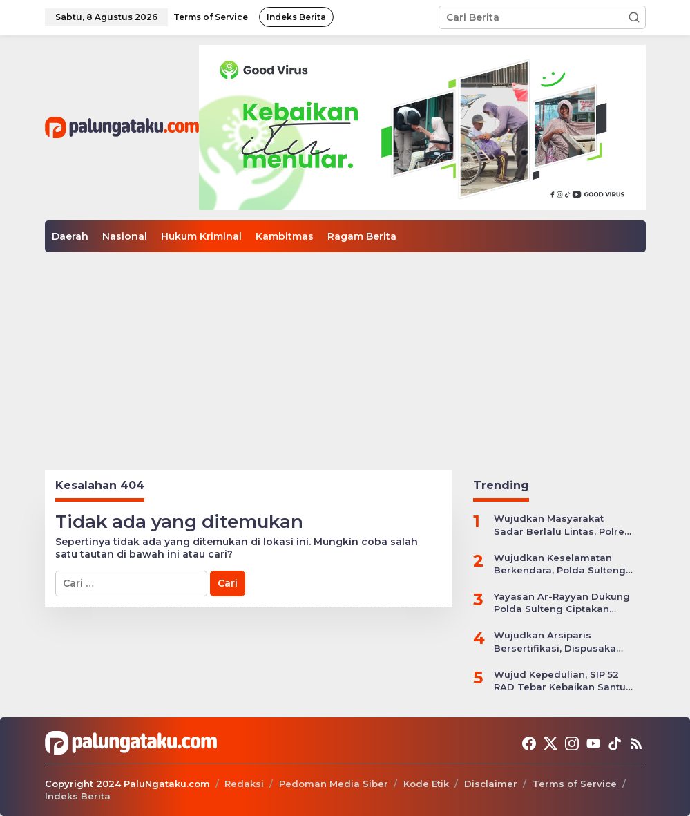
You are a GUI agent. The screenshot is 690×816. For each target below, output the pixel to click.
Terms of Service (575, 783)
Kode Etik (426, 783)
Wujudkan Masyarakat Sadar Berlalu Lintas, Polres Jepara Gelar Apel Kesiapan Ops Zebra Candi (562, 525)
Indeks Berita (78, 795)
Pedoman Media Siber (333, 783)
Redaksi (244, 783)
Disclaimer (490, 783)
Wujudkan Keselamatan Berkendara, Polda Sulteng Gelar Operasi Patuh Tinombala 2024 (560, 564)
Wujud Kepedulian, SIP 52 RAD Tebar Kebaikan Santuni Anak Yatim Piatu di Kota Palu (564, 681)
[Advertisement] (345, 356)
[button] (634, 17)
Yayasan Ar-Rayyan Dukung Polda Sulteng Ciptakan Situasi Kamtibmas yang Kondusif (562, 603)
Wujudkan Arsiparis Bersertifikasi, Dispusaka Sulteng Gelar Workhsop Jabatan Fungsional (555, 641)
